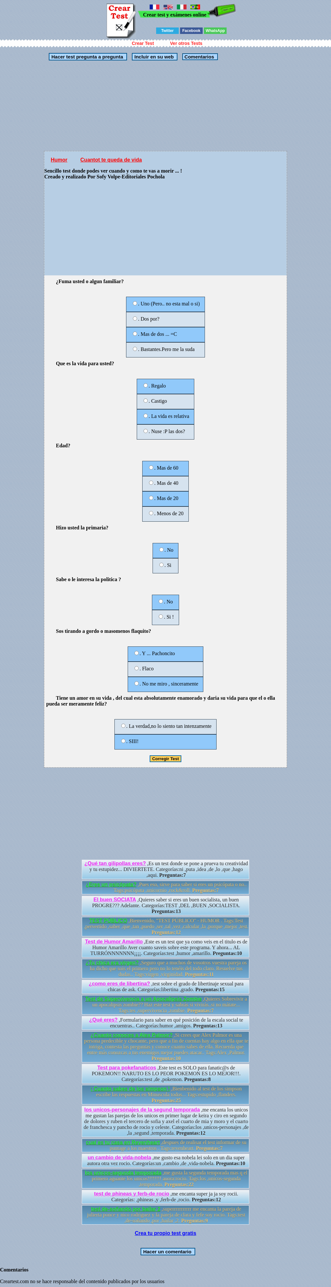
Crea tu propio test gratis (165, 1233)
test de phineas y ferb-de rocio (131, 1194)
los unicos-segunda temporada (123, 1172)
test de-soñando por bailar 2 (125, 1209)
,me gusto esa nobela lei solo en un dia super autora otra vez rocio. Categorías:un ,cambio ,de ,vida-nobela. (166, 1160)
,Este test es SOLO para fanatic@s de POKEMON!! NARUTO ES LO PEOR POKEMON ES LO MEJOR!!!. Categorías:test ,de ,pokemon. (166, 1073)
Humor (59, 160)
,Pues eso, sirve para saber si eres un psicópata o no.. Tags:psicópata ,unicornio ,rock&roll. (166, 887)
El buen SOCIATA (114, 899)
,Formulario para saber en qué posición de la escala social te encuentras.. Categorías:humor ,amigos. (166, 1022)
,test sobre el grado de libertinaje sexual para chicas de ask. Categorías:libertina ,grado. (166, 986)
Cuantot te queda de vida (111, 160)
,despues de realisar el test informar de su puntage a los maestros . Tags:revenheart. (166, 1145)
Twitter (167, 30)
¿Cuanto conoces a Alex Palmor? (132, 1035)
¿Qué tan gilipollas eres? (115, 863)
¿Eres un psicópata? (111, 884)
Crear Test (143, 43)
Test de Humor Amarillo (114, 941)
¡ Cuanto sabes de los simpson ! (130, 1088)
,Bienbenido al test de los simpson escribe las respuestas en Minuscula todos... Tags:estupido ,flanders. (166, 1094)
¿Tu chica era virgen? (112, 962)
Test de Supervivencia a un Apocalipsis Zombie (143, 999)
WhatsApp (215, 30)
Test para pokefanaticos (126, 1067)
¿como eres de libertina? (119, 983)
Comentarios (198, 56)
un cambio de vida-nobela (119, 1157)
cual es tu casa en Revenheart (123, 1142)
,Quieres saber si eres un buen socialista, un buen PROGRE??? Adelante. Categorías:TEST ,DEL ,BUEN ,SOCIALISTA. (166, 905)
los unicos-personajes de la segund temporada (142, 1109)
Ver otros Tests (186, 43)
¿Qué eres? (103, 1020)
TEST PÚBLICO (108, 920)
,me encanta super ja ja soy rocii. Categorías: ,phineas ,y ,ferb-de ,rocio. (166, 1196)
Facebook (191, 30)
